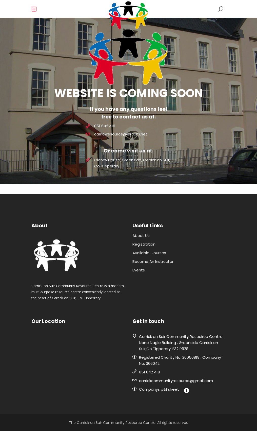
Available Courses (149, 252)
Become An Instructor (152, 261)
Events (138, 270)
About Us (141, 235)
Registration (143, 244)
